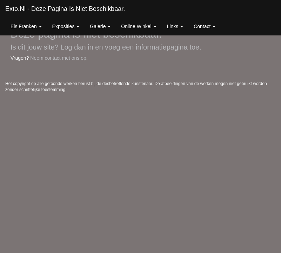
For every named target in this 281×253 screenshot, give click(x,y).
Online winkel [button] (138, 26)
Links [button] (175, 26)
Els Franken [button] (26, 26)
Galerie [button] (100, 26)
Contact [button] (204, 26)
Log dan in (76, 47)
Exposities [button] (66, 26)
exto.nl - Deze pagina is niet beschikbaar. (65, 8)
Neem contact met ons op (58, 58)
